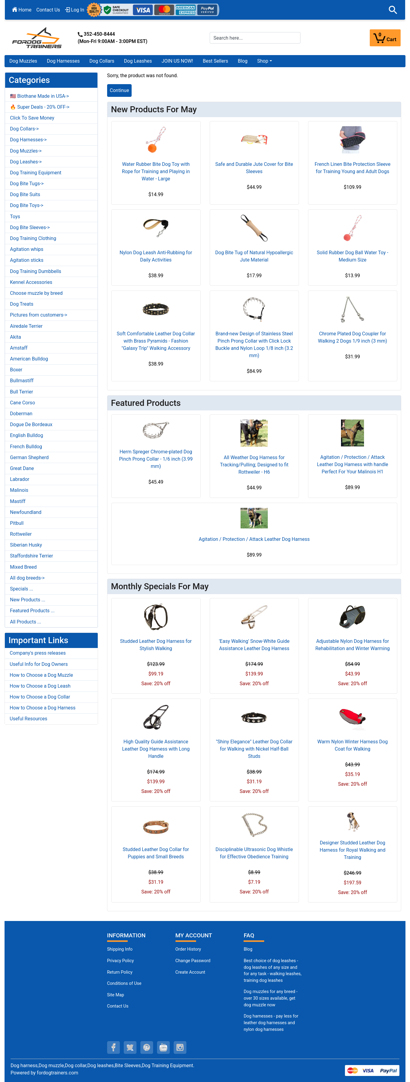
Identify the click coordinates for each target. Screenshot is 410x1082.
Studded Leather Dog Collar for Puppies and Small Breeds (156, 853)
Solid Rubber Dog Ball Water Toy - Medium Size (352, 256)
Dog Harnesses (63, 61)
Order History (188, 949)
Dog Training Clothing (33, 238)
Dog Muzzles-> (26, 151)
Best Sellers (215, 61)
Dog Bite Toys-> (26, 205)
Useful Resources (28, 719)
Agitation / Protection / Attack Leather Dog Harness (254, 539)
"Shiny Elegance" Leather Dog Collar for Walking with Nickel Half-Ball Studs (254, 749)
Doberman (21, 413)
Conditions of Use (124, 983)
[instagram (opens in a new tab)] (180, 1047)
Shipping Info (120, 949)
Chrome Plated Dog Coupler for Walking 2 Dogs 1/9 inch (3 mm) (352, 337)
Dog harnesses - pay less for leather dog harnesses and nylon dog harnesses (271, 1023)
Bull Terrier (21, 392)
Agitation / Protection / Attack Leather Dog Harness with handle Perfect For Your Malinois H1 (352, 464)
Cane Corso (22, 403)
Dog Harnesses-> (28, 140)
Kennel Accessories (31, 282)
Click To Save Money (32, 118)
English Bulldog (26, 435)
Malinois (19, 490)
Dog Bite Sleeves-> (30, 227)
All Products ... (25, 622)
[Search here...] (255, 38)
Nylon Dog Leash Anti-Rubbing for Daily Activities (156, 256)
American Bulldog (29, 359)
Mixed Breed (23, 567)
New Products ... (27, 600)
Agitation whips (26, 249)
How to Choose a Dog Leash (40, 686)
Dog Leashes (138, 61)
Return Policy (120, 972)
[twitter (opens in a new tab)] (130, 1047)
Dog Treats (21, 304)
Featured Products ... (32, 610)
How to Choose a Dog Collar (40, 697)
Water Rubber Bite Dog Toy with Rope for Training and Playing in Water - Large (156, 171)
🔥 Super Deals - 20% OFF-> (39, 107)
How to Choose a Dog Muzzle (41, 675)
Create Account (190, 972)
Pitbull (17, 523)
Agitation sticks (26, 260)
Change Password (193, 960)
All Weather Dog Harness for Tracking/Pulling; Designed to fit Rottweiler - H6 (254, 465)
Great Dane (22, 468)
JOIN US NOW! (177, 61)
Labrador (19, 479)
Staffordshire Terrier (31, 556)
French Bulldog (26, 446)
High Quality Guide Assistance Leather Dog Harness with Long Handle (155, 749)
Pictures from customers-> (38, 315)
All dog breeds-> (27, 578)
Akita (15, 337)
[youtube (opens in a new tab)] (163, 1047)
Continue (119, 90)
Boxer (16, 370)
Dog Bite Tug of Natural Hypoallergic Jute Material (254, 256)
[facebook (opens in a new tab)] (113, 1047)
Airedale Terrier (26, 326)
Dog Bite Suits (25, 194)
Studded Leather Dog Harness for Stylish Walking (156, 644)
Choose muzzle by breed (36, 293)
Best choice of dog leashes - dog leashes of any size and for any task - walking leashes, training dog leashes (272, 970)
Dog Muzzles (23, 61)
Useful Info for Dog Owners (39, 664)
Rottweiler (21, 534)
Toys (15, 216)
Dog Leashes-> (26, 162)
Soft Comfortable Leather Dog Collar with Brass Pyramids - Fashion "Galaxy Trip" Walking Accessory (156, 341)
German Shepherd (29, 457)
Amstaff (19, 348)
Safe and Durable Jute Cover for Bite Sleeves (254, 167)
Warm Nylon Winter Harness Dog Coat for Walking (352, 745)
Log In (74, 10)
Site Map (115, 995)
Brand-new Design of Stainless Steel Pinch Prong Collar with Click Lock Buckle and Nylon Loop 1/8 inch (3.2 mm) (254, 344)
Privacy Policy (120, 960)
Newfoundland (25, 512)
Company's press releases (38, 653)
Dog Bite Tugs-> (27, 183)
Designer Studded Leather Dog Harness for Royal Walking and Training (352, 850)
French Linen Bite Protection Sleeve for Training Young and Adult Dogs (353, 167)
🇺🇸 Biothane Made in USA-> (39, 96)
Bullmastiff (22, 380)
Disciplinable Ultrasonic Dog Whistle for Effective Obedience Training (254, 853)
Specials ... (21, 589)
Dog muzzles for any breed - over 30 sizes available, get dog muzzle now (270, 998)
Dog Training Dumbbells (35, 271)
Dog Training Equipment (35, 173)
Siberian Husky (26, 545)
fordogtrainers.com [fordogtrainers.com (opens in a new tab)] (57, 1073)
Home (21, 10)
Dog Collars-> (24, 129)
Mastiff (17, 501)
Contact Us (48, 10)
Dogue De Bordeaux (31, 424)
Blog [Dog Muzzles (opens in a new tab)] (248, 949)
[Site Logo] (37, 37)
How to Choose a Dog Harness (43, 708)
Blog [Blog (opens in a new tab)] (243, 61)
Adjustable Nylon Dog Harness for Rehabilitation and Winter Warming (352, 644)
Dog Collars (102, 61)
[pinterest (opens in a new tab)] (147, 1047)
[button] (393, 10)
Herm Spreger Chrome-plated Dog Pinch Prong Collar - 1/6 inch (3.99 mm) (155, 459)
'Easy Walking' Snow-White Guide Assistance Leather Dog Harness (254, 644)
